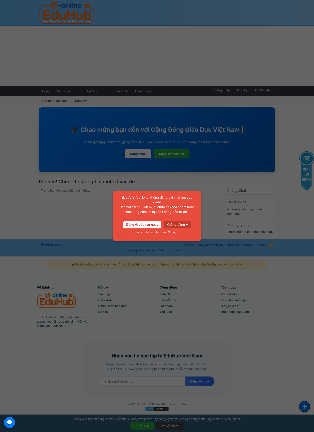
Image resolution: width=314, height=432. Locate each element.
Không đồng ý (177, 224)
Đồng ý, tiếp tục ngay (142, 224)
